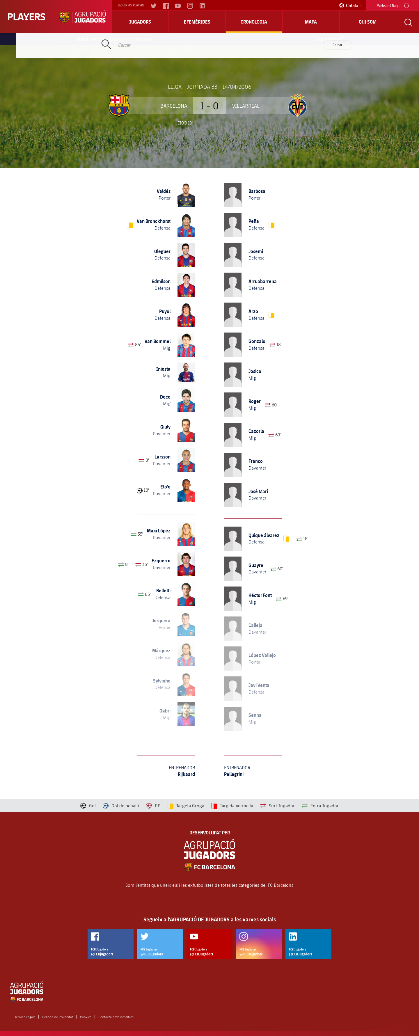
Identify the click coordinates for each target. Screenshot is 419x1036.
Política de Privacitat (57, 1017)
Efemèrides (197, 22)
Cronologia (254, 22)
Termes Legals (25, 1017)
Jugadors (140, 22)
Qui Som (368, 22)
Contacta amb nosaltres (116, 1017)
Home (82, 39)
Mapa (311, 22)
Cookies (85, 1017)
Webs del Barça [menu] (393, 5)
